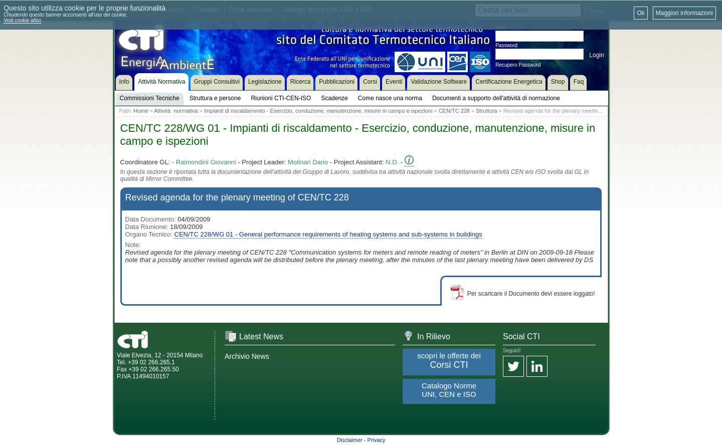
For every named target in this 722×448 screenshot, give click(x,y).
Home (140, 111)
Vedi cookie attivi (22, 20)
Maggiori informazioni (684, 13)
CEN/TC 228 (454, 111)
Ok (640, 13)
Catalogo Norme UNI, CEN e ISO (449, 389)
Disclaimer (349, 440)
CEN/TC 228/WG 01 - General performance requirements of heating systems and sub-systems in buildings (328, 234)
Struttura (486, 111)
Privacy (377, 440)
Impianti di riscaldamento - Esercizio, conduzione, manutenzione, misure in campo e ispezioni (318, 111)
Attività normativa (176, 111)
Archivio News (247, 356)
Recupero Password (517, 65)
